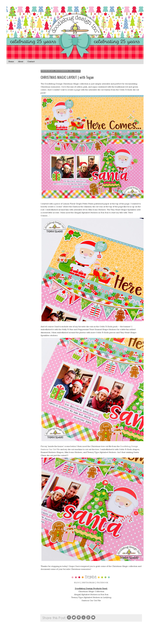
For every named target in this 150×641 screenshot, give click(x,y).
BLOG (77, 582)
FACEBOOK (102, 582)
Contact (31, 61)
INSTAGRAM (88, 582)
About (20, 61)
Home (11, 61)
